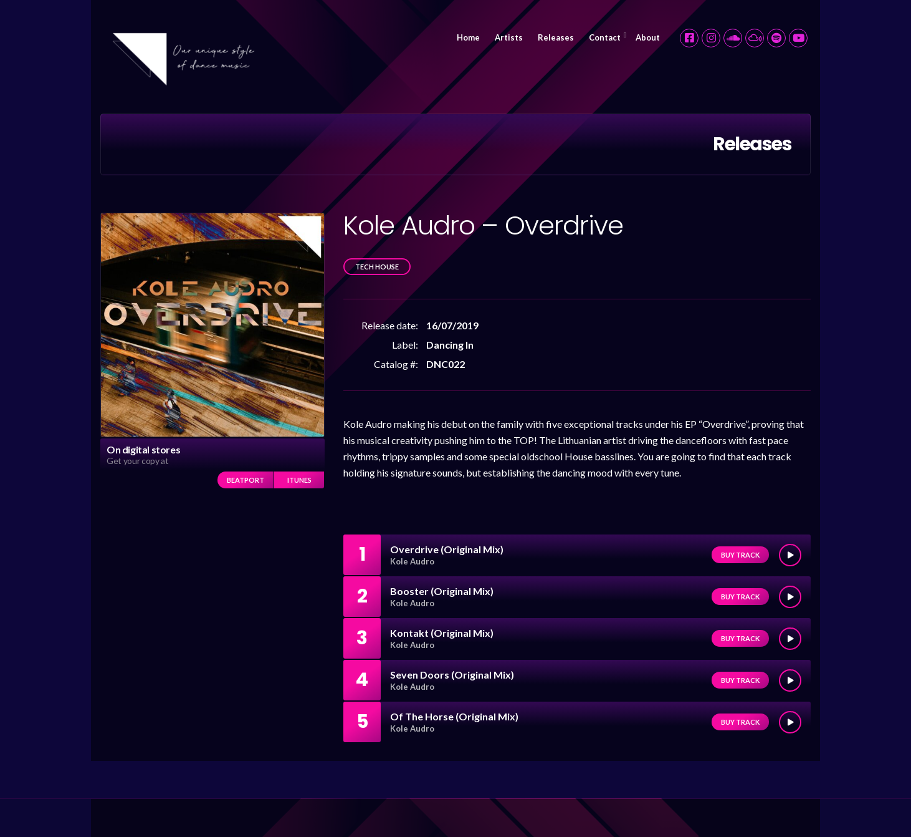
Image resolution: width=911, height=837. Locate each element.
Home (468, 37)
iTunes (299, 480)
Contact (605, 37)
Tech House (377, 267)
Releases (556, 37)
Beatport (245, 480)
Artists (509, 37)
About (648, 37)
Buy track (740, 555)
